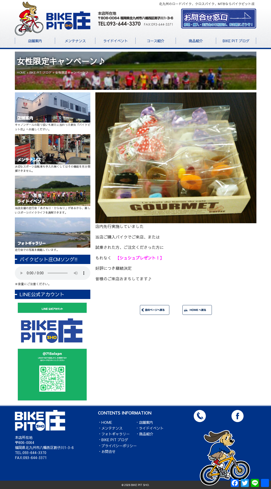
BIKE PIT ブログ (236, 40)
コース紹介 (155, 40)
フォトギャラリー (115, 433)
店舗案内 (35, 40)
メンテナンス (75, 40)
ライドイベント (115, 40)
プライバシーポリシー (119, 445)
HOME (106, 422)
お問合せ (108, 451)
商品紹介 (196, 40)
